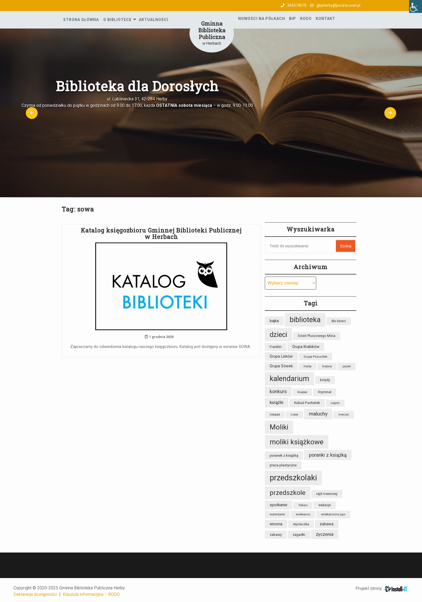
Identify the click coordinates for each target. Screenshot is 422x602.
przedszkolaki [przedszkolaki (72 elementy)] (293, 477)
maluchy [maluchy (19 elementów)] (318, 414)
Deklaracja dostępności (35, 594)
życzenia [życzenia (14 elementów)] (324, 534)
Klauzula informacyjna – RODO (91, 594)
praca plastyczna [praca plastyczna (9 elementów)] (283, 465)
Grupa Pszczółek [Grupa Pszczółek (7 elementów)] (315, 356)
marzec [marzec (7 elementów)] (343, 414)
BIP (292, 18)
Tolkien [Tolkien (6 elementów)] (303, 505)
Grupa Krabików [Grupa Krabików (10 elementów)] (305, 346)
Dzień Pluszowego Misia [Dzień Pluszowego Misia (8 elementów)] (316, 336)
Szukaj (345, 246)
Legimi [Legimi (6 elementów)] (335, 403)
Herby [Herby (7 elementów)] (307, 366)
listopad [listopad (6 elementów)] (275, 414)
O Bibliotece (117, 19)
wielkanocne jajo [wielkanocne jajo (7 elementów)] (333, 514)
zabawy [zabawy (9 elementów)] (276, 535)
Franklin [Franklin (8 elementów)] (276, 347)
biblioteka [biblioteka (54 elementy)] (305, 319)
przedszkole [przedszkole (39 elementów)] (287, 493)
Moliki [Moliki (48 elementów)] (279, 427)
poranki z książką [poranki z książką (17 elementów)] (328, 455)
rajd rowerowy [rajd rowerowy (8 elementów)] (326, 494)
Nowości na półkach (261, 18)
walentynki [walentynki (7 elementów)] (277, 514)
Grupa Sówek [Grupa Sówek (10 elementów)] (281, 366)
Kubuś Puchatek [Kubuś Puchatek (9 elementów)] (307, 403)
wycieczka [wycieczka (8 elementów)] (301, 524)
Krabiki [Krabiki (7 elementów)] (302, 392)
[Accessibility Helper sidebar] (415, 6)
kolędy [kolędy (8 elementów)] (325, 380)
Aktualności (153, 19)
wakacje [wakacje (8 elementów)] (324, 505)
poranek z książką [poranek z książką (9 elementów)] (284, 455)
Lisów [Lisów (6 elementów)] (294, 414)
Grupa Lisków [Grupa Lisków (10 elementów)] (281, 356)
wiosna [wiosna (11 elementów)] (276, 524)
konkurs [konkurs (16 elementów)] (278, 391)
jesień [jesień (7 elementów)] (347, 366)
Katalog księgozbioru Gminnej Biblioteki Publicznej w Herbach (161, 233)
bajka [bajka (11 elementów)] (274, 320)
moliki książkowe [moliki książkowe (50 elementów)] (296, 442)
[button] (31, 113)
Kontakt (325, 18)
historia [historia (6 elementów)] (327, 366)
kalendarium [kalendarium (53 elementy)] (289, 378)
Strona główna (81, 19)
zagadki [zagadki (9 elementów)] (299, 535)
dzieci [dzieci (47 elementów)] (278, 334)
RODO (306, 18)
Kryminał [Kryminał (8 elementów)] (324, 392)
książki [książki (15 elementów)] (276, 402)
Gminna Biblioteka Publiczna (211, 30)
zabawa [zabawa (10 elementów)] (326, 524)
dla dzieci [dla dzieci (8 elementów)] (338, 321)
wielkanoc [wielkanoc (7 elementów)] (303, 514)
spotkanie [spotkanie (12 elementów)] (278, 504)
